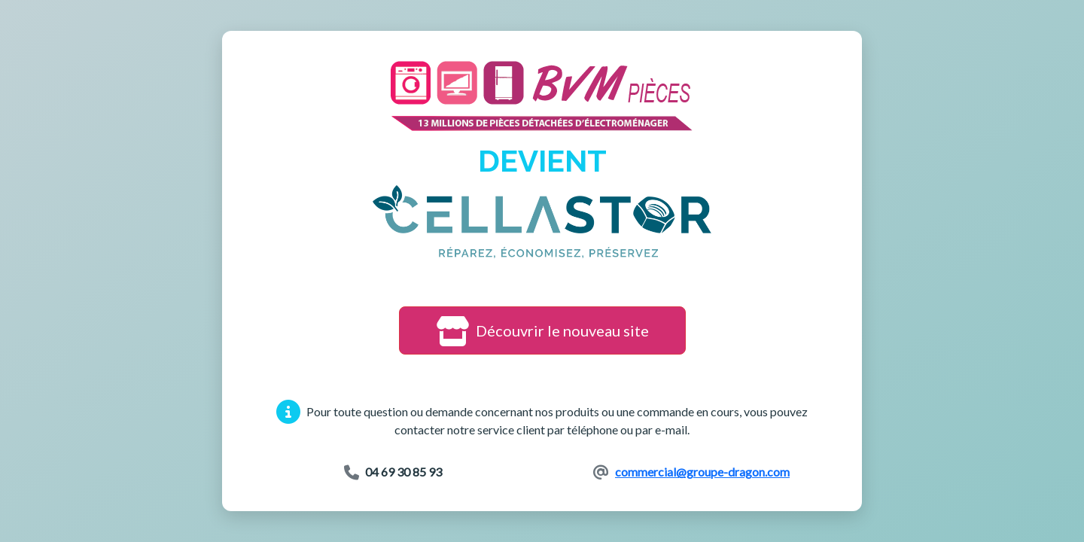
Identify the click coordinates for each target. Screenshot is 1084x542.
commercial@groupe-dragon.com (702, 471)
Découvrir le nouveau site (542, 330)
